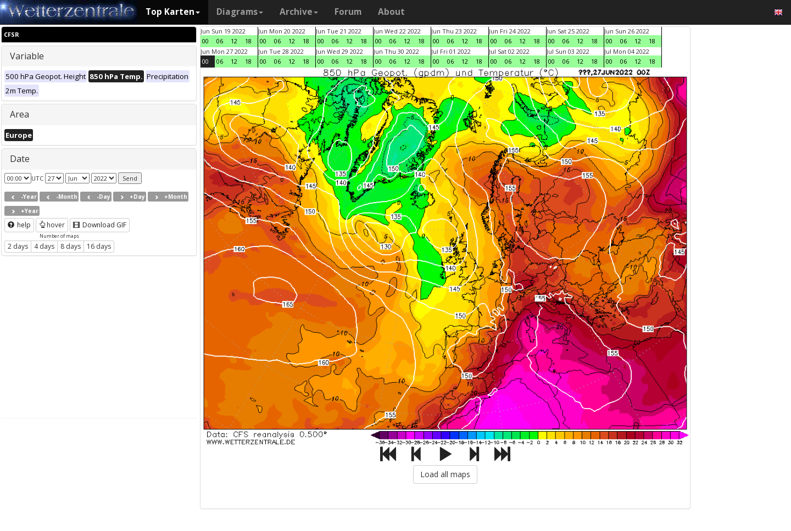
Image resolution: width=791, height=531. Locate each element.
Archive (299, 12)
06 (219, 41)
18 (248, 41)
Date (20, 159)
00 (205, 41)
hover (52, 225)
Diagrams (239, 12)
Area (19, 114)
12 (234, 41)
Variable (27, 56)
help (19, 225)
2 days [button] (18, 246)
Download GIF (99, 225)
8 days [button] (70, 246)
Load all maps (445, 474)
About (391, 12)
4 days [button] (44, 246)
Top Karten (173, 12)
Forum (348, 12)
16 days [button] (99, 246)
